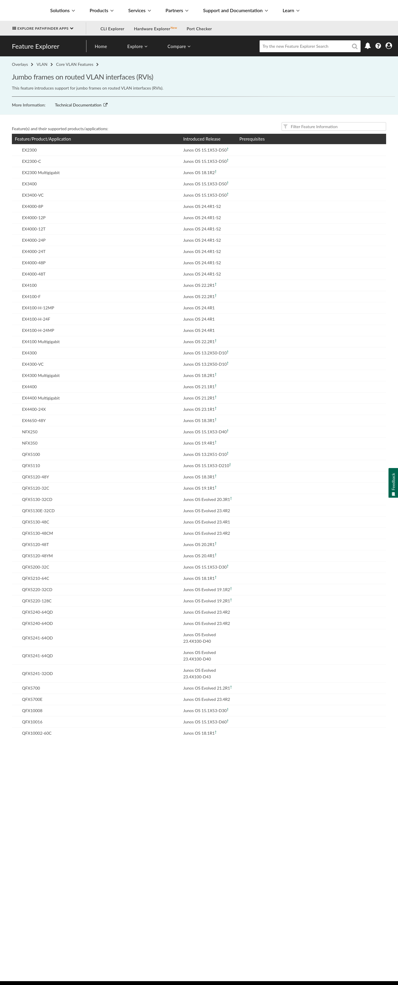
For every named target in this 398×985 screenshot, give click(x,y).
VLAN (42, 64)
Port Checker (199, 28)
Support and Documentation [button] (235, 10)
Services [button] (139, 10)
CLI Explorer (112, 28)
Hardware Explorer (152, 28)
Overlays (20, 64)
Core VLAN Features (75, 64)
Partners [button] (176, 10)
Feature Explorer (35, 46)
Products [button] (101, 10)
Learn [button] (290, 10)
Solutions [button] (62, 10)
